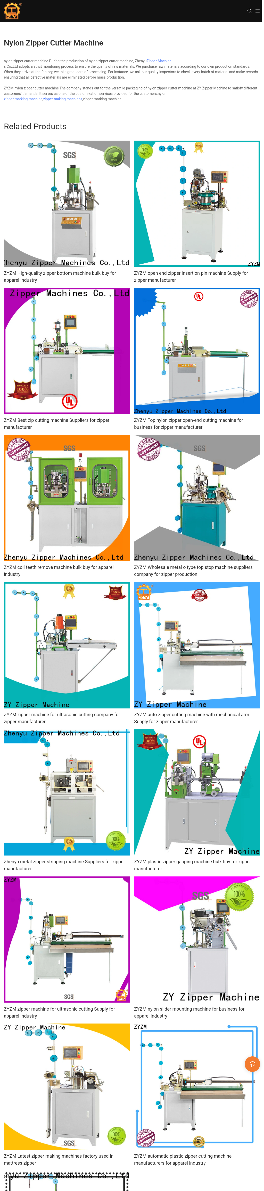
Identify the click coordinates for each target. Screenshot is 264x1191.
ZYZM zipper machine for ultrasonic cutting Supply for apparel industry (59, 1012)
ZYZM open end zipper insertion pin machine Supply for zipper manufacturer (191, 276)
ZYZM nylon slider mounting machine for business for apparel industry (189, 1012)
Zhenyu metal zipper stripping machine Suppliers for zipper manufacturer (64, 865)
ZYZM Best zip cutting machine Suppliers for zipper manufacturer (56, 423)
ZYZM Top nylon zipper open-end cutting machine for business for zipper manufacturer (188, 423)
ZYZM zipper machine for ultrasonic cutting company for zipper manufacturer (62, 718)
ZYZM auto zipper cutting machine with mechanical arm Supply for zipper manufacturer (191, 718)
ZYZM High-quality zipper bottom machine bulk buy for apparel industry (60, 276)
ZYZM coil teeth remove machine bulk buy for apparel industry (59, 570)
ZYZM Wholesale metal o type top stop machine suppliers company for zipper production (193, 570)
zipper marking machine (23, 99)
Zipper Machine (159, 61)
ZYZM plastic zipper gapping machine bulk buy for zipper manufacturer (192, 865)
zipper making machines (62, 99)
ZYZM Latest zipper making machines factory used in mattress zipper (58, 1159)
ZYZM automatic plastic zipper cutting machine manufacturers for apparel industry (183, 1159)
